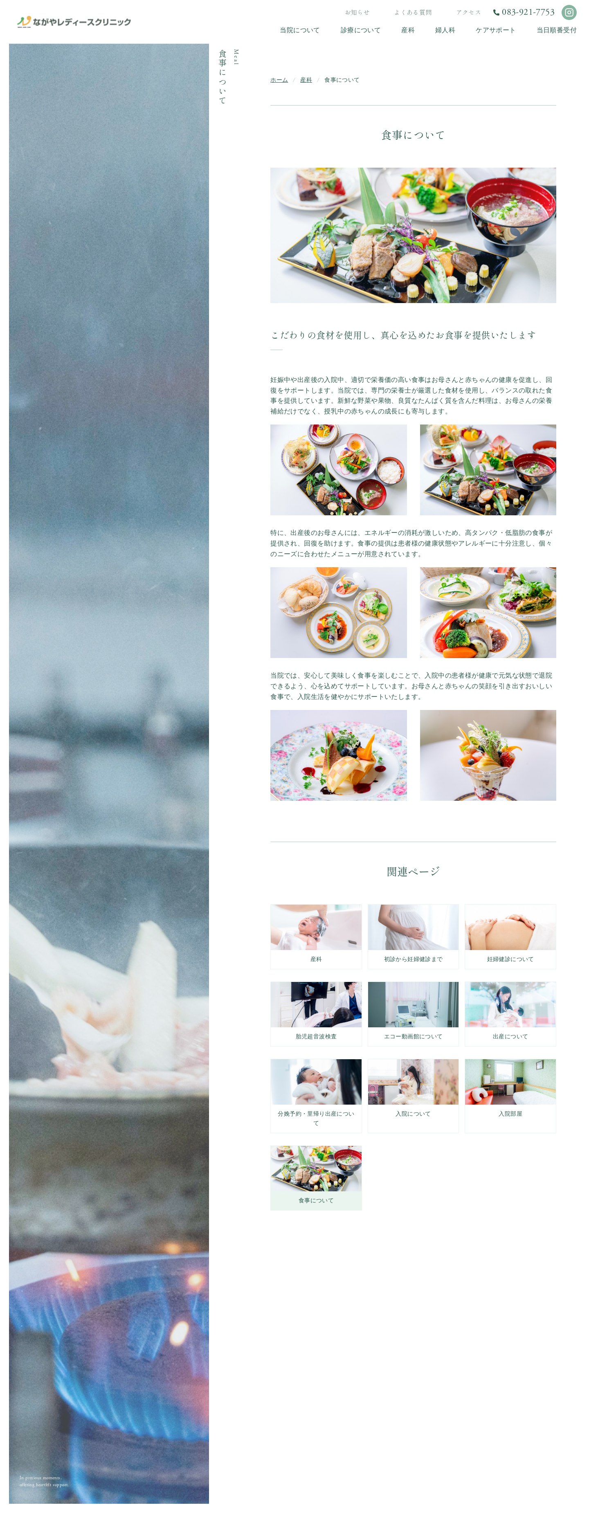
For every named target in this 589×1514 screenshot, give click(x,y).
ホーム (279, 80)
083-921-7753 (528, 12)
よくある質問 (413, 12)
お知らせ (357, 12)
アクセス (468, 12)
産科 (306, 80)
